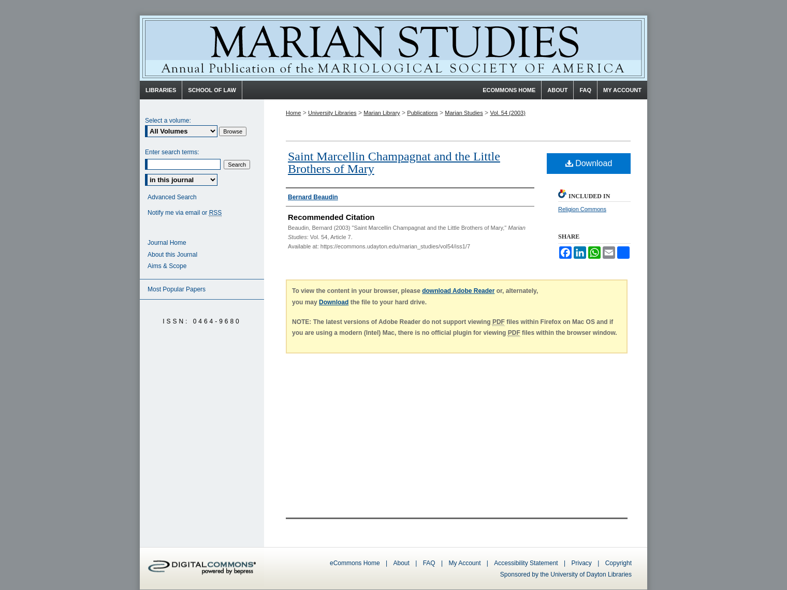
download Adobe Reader (458, 290)
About (402, 563)
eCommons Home (355, 563)
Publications (422, 113)
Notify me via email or (185, 213)
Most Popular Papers (177, 289)
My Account (464, 563)
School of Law (212, 90)
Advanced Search (172, 197)
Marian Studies (393, 48)
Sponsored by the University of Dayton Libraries (566, 574)
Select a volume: (168, 120)
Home (293, 113)
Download (589, 163)
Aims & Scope (167, 266)
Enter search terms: (172, 152)
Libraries (160, 90)
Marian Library (381, 113)
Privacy (583, 563)
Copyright (618, 563)
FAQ (429, 563)
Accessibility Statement (526, 563)
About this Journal (172, 254)
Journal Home (167, 242)
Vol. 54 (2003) (508, 113)
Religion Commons (582, 209)
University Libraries (332, 113)
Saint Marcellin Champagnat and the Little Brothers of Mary (394, 162)
